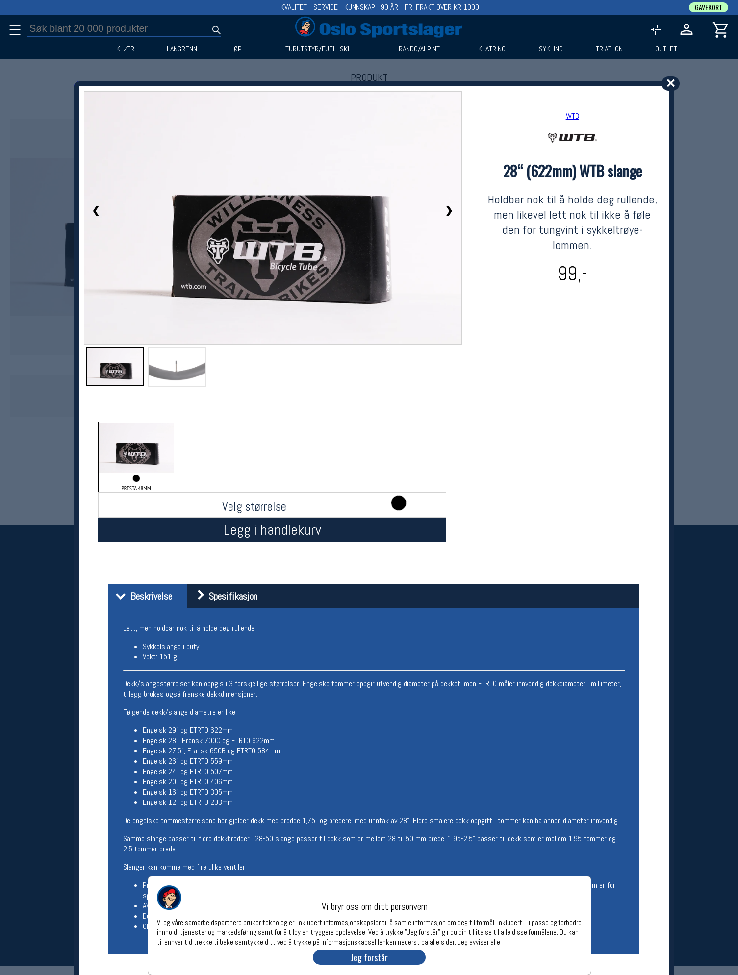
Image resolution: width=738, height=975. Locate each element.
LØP (236, 49)
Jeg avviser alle (479, 941)
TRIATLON (609, 49)
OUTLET (666, 49)
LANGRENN (182, 49)
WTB (572, 116)
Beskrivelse (141, 596)
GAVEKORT (708, 7)
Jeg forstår (369, 957)
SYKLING (551, 49)
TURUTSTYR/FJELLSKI (317, 49)
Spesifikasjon (223, 596)
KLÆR (125, 49)
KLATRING (492, 49)
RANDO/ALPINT (419, 49)
